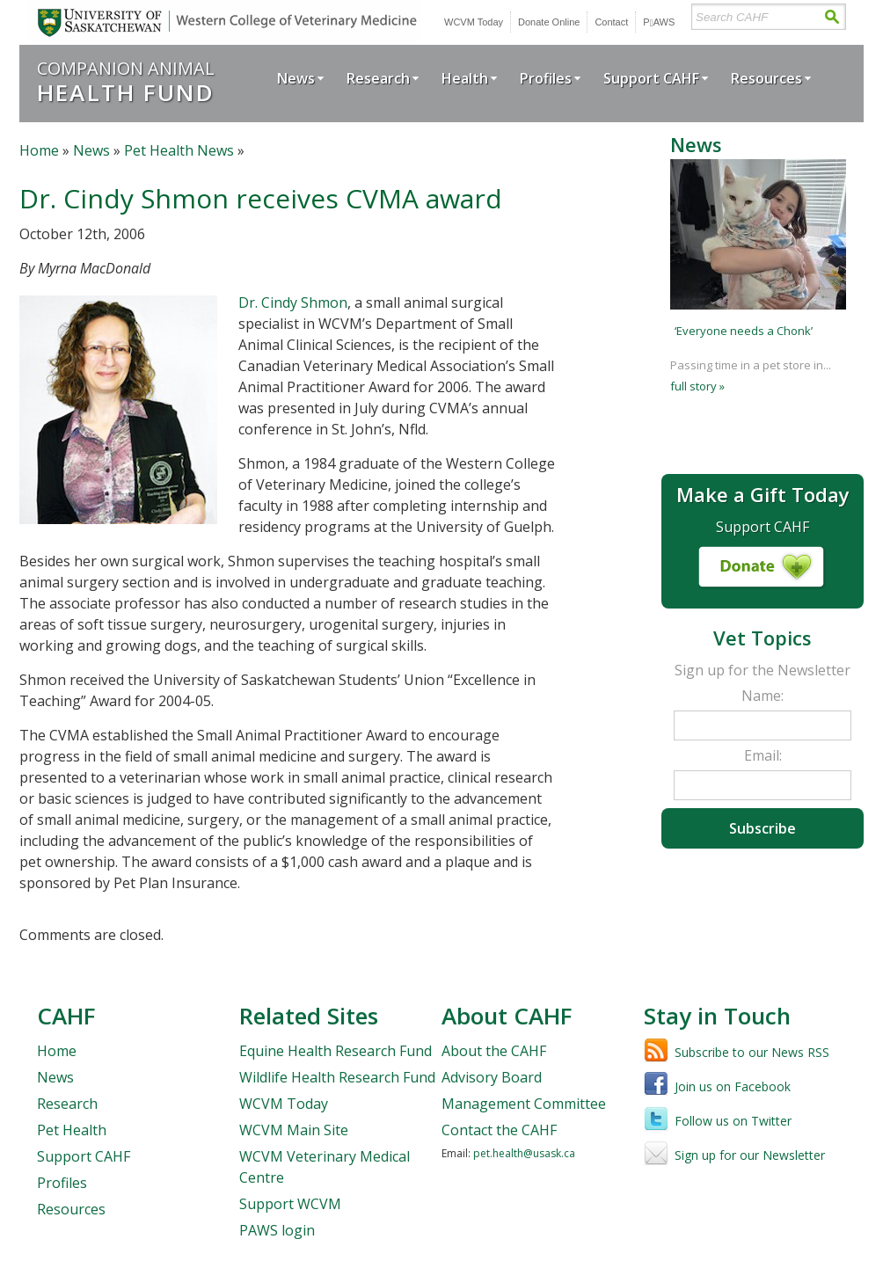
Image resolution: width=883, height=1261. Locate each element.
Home (39, 150)
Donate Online (549, 22)
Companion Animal (126, 81)
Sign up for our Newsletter (750, 1155)
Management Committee (524, 1103)
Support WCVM (290, 1204)
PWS (659, 22)
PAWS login (277, 1230)
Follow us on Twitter (733, 1120)
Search (831, 17)
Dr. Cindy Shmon (292, 302)
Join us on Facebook (733, 1086)
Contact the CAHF (499, 1130)
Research (378, 78)
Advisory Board (492, 1077)
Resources (766, 78)
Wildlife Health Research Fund (337, 1077)
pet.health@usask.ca (524, 1153)
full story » (697, 386)
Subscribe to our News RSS (752, 1052)
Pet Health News (179, 150)
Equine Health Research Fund (335, 1051)
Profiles (546, 78)
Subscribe (762, 828)
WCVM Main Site (293, 1130)
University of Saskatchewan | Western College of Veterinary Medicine (224, 22)
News (296, 78)
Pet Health (71, 1130)
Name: (762, 695)
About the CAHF (494, 1051)
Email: (763, 755)
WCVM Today (473, 22)
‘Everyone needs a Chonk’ (744, 331)
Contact (611, 22)
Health (465, 78)
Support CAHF (651, 78)
